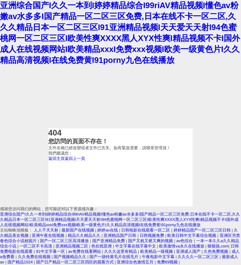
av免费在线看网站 (85, 251)
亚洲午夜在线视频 (49, 235)
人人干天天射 (47, 230)
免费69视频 (168, 262)
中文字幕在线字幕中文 (136, 246)
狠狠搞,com (217, 246)
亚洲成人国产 (189, 251)
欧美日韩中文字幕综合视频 (192, 235)
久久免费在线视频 (35, 256)
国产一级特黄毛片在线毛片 (114, 256)
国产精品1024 (21, 262)
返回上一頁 (75, 158)
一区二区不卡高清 (36, 246)
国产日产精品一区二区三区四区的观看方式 (75, 262)
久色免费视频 (216, 251)
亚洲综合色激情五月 (136, 262)
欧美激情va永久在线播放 (182, 246)
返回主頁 (56, 158)
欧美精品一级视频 (157, 251)
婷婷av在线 (108, 230)
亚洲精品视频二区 (72, 246)
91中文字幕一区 (51, 251)
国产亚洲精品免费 (109, 240)
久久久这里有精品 (121, 251)
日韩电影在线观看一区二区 (146, 230)
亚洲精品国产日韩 (120, 235)
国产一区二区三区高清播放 (65, 240)
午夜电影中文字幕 (159, 256)
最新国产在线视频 (78, 230)
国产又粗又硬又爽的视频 (151, 240)
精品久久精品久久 (85, 235)
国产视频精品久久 (71, 256)
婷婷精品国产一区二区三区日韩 (203, 230)
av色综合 (185, 240)
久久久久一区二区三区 (199, 256)
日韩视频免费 (152, 235)
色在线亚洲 (102, 246)
